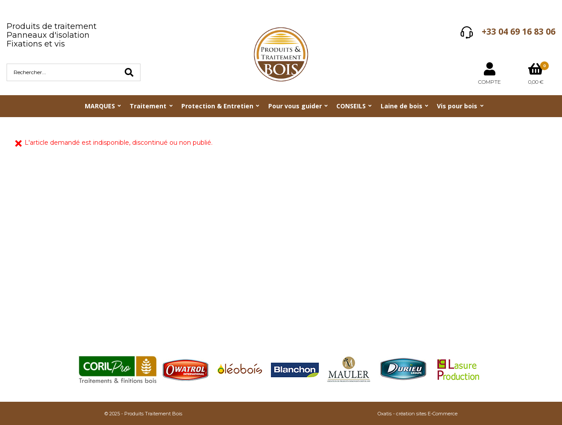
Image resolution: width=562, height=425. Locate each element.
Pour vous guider (295, 106)
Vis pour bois (457, 106)
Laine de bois (401, 106)
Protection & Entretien (217, 106)
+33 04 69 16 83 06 (518, 31)
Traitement (148, 106)
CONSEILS (351, 106)
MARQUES (100, 106)
